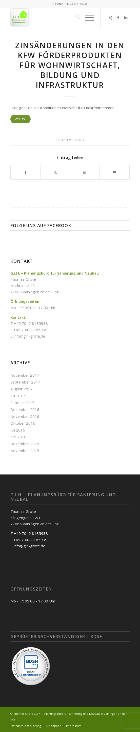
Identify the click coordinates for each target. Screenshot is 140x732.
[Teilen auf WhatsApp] (84, 172)
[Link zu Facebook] (118, 18)
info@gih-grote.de (29, 336)
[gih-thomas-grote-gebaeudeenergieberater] (58, 17)
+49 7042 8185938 (31, 533)
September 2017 (25, 382)
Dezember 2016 (24, 409)
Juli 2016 (17, 430)
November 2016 (24, 416)
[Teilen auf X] (55, 172)
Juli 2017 (17, 395)
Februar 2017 (22, 402)
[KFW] (20, 119)
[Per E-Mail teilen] (114, 172)
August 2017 (21, 388)
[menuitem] (75, 17)
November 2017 (24, 375)
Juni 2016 (18, 436)
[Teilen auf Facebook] (25, 172)
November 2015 (24, 450)
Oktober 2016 (22, 423)
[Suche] (75, 17)
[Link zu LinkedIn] (126, 18)
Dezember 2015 (24, 443)
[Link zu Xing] (110, 18)
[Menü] (87, 17)
